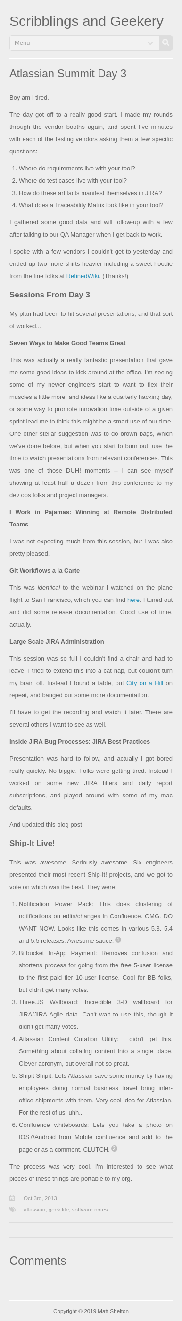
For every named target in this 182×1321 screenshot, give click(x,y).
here (133, 599)
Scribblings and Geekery (86, 21)
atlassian (34, 1209)
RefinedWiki (82, 275)
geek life (59, 1209)
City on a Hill (144, 682)
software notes (90, 1209)
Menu (22, 42)
